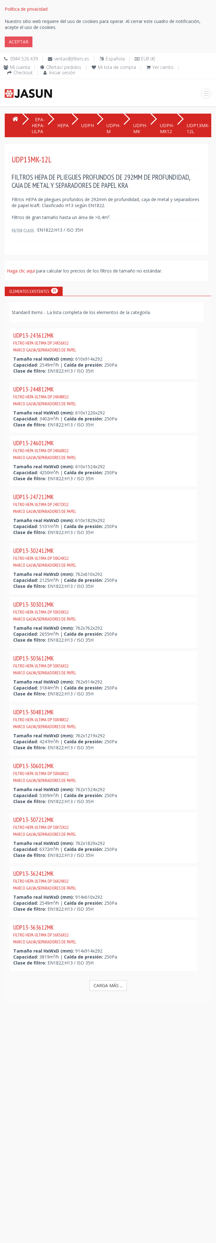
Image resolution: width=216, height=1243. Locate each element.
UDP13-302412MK (44, 557)
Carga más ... (108, 985)
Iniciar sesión (62, 73)
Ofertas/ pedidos (63, 67)
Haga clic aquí (21, 271)
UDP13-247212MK (44, 503)
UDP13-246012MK (44, 449)
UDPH (87, 125)
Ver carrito (162, 67)
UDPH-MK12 (167, 128)
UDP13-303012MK (44, 611)
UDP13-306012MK (44, 772)
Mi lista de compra (117, 67)
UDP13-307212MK (44, 826)
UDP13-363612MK (44, 934)
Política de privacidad (26, 9)
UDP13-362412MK (44, 880)
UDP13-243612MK (44, 342)
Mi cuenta (20, 67)
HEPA (63, 125)
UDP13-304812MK (44, 718)
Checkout (23, 73)
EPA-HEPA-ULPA (38, 125)
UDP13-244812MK (44, 396)
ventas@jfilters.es (71, 59)
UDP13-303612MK (44, 665)
